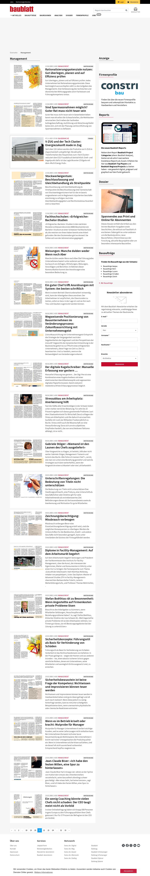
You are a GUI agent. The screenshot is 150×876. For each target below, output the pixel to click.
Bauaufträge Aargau (110, 266)
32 (61, 830)
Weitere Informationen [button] (43, 872)
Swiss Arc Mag (69, 849)
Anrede (104, 326)
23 (48, 830)
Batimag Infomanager (99, 855)
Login (121, 2)
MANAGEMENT (63, 66)
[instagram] (130, 845)
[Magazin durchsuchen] (111, 10)
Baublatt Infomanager (99, 852)
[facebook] (127, 845)
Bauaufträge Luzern (110, 271)
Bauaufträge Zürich (110, 276)
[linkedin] (134, 845)
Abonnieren (132, 2)
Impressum (14, 852)
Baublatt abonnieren (44, 855)
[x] (123, 845)
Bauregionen (45, 15)
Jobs (11, 2)
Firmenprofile (82, 15)
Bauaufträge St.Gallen (111, 274)
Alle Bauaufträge (106, 283)
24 (53, 830)
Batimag (94, 849)
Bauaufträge (30, 15)
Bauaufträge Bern (109, 269)
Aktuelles (16, 15)
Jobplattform (42, 845)
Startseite (13, 53)
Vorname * (105, 335)
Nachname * (106, 345)
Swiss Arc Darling (70, 858)
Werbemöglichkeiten (23, 2)
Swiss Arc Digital (70, 845)
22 (44, 830)
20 (35, 830)
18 (26, 830)
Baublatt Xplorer (97, 858)
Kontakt (13, 849)
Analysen (58, 15)
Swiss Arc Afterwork (71, 855)
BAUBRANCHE (63, 138)
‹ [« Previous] (11, 830)
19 (31, 830)
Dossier (69, 15)
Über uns (13, 845)
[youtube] (138, 845)
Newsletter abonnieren (45, 852)
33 (65, 830)
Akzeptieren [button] (128, 871)
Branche (104, 354)
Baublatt (94, 845)
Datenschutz (15, 855)
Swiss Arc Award (70, 852)
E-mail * (104, 316)
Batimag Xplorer (97, 861)
